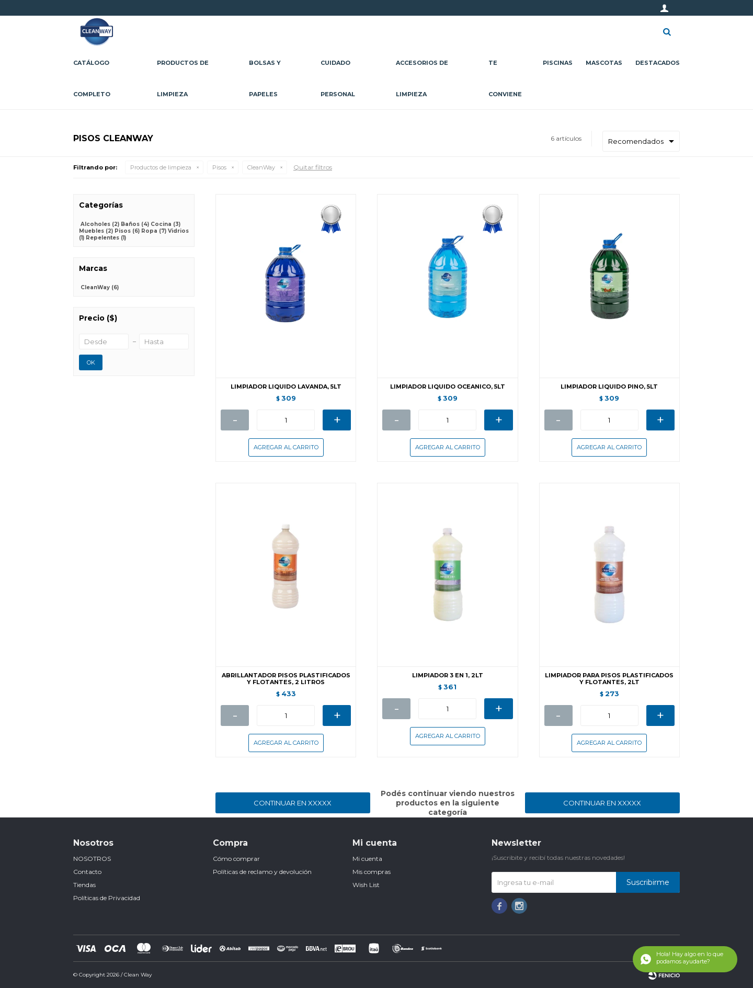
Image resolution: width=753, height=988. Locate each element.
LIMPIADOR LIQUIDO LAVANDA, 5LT (286, 386)
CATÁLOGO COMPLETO (91, 78)
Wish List (366, 885)
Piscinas (558, 62)
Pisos (219, 167)
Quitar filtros (312, 167)
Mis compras (371, 872)
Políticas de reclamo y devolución (262, 872)
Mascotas (604, 62)
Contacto (87, 872)
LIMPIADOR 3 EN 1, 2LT (447, 675)
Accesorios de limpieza (422, 78)
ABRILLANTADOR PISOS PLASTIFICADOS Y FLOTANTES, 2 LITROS (286, 679)
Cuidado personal (338, 78)
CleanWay (261, 167)
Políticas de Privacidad (106, 898)
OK (91, 362)
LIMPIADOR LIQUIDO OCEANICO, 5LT (447, 386)
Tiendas (84, 885)
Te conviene (505, 78)
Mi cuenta (367, 858)
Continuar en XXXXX (293, 803)
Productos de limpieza (183, 78)
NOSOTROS (92, 858)
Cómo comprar (236, 858)
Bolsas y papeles (265, 78)
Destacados (657, 62)
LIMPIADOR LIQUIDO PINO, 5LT (609, 386)
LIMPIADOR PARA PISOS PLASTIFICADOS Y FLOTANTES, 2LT (609, 679)
